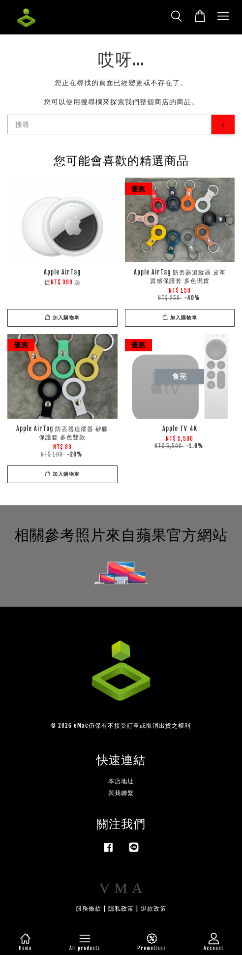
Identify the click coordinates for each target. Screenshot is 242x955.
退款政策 (153, 908)
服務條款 (88, 908)
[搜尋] (109, 124)
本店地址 (121, 781)
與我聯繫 (121, 793)
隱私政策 (121, 908)
